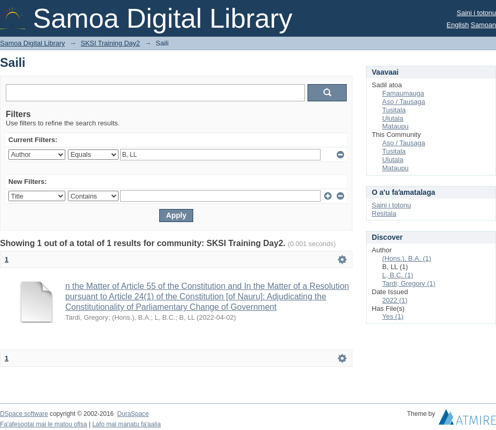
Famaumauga (403, 93)
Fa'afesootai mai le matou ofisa (43, 424)
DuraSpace (132, 413)
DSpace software (24, 413)
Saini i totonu (476, 13)
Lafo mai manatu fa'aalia (126, 424)
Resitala (384, 213)
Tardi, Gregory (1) (408, 283)
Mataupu (395, 126)
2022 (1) (394, 300)
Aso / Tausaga (403, 102)
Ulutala (392, 118)
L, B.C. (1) (397, 275)
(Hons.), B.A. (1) (406, 258)
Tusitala (394, 110)
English (457, 25)
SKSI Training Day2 (110, 43)
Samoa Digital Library (32, 43)
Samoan (483, 25)
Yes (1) (393, 316)
